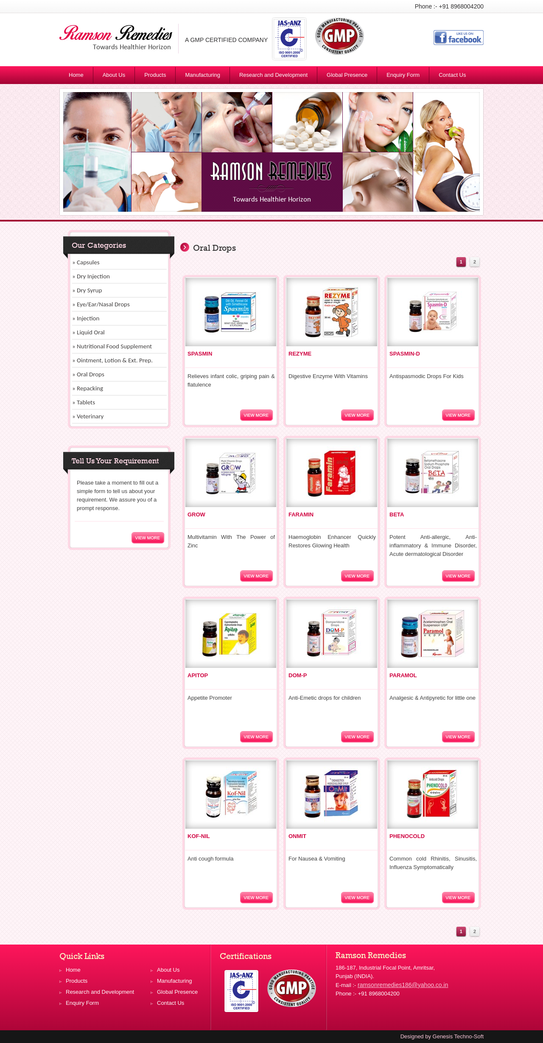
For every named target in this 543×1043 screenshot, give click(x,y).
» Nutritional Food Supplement (112, 346)
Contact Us (452, 75)
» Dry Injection (91, 276)
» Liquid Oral (88, 332)
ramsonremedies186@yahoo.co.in (403, 984)
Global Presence (347, 75)
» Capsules (86, 262)
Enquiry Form (403, 75)
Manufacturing (202, 75)
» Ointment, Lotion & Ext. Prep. (112, 360)
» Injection (85, 318)
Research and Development (273, 75)
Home (76, 75)
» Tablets (83, 402)
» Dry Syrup (87, 290)
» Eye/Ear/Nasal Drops (101, 304)
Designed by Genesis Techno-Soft (442, 1036)
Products (158, 76)
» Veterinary (88, 416)
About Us (114, 75)
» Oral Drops (88, 374)
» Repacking (87, 388)
